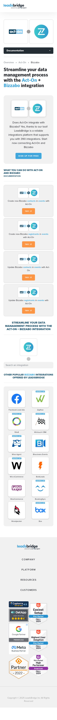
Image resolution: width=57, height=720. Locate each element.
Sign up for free (28, 156)
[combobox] (28, 365)
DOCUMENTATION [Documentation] (12, 176)
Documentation (15, 50)
